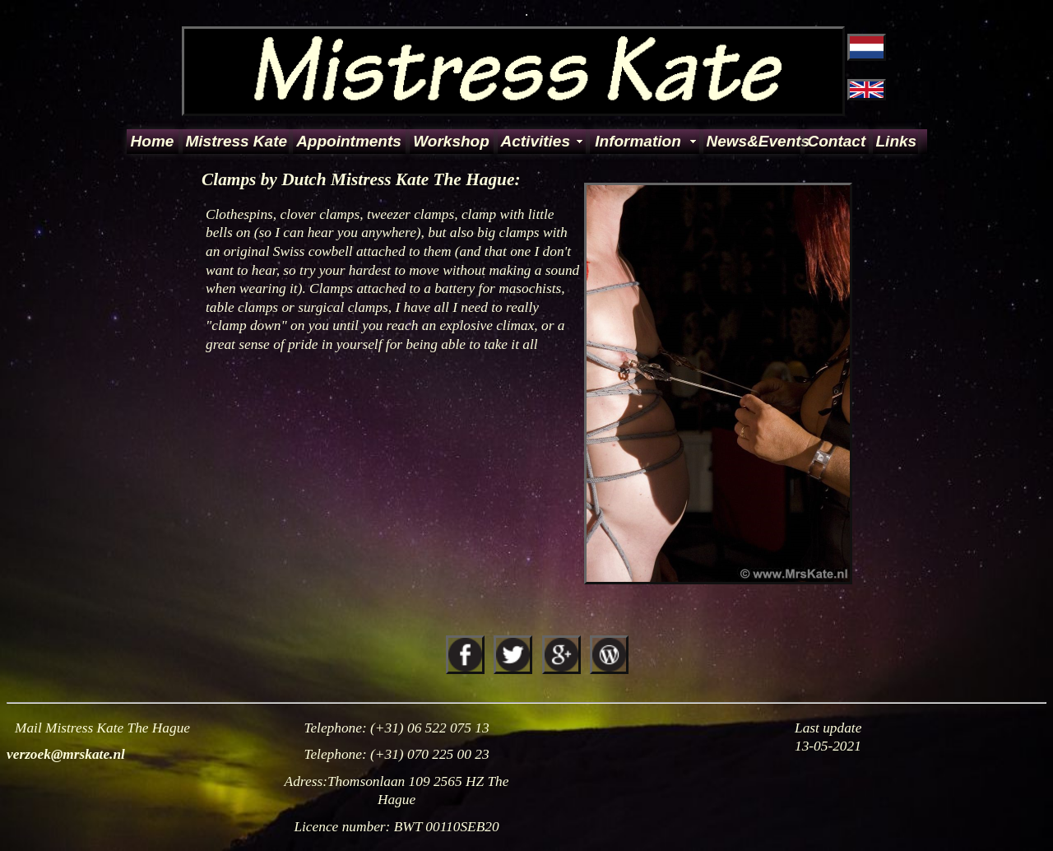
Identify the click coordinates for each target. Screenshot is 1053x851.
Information (638, 141)
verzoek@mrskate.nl (66, 754)
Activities (535, 141)
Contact (837, 141)
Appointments (348, 141)
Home (152, 141)
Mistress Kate (236, 141)
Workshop (451, 141)
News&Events (752, 141)
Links (896, 141)
